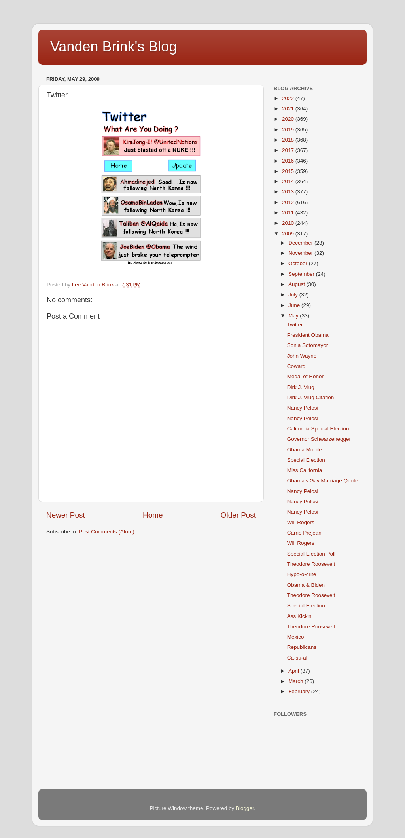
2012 (288, 202)
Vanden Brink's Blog (113, 46)
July (293, 295)
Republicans (301, 647)
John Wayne (302, 356)
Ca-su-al (297, 658)
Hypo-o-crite (301, 574)
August (297, 284)
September (302, 274)
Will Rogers (300, 522)
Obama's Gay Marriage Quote (322, 480)
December (301, 243)
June (294, 305)
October (298, 263)
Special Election (306, 460)
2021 (288, 109)
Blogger (245, 808)
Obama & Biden (306, 585)
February (299, 691)
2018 (288, 140)
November (301, 253)
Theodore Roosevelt (311, 564)
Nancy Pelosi (302, 408)
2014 (288, 181)
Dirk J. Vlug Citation (310, 397)
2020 (288, 119)
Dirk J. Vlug (300, 387)
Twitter (295, 325)
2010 (288, 223)
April (294, 671)
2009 (288, 234)
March (296, 681)
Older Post (238, 515)
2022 (288, 98)
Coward (296, 366)
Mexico (295, 637)
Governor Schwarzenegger (319, 439)
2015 (288, 171)
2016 (288, 161)
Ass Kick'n (299, 616)
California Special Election (318, 429)
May (294, 316)
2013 (288, 192)
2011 (288, 213)
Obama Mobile (304, 450)
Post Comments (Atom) (106, 532)
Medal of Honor (305, 376)
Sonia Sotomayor (307, 345)
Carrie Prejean (304, 533)
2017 (288, 150)
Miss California (304, 470)
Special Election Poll (311, 554)
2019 (288, 130)
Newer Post (65, 515)
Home (153, 515)
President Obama (308, 335)
